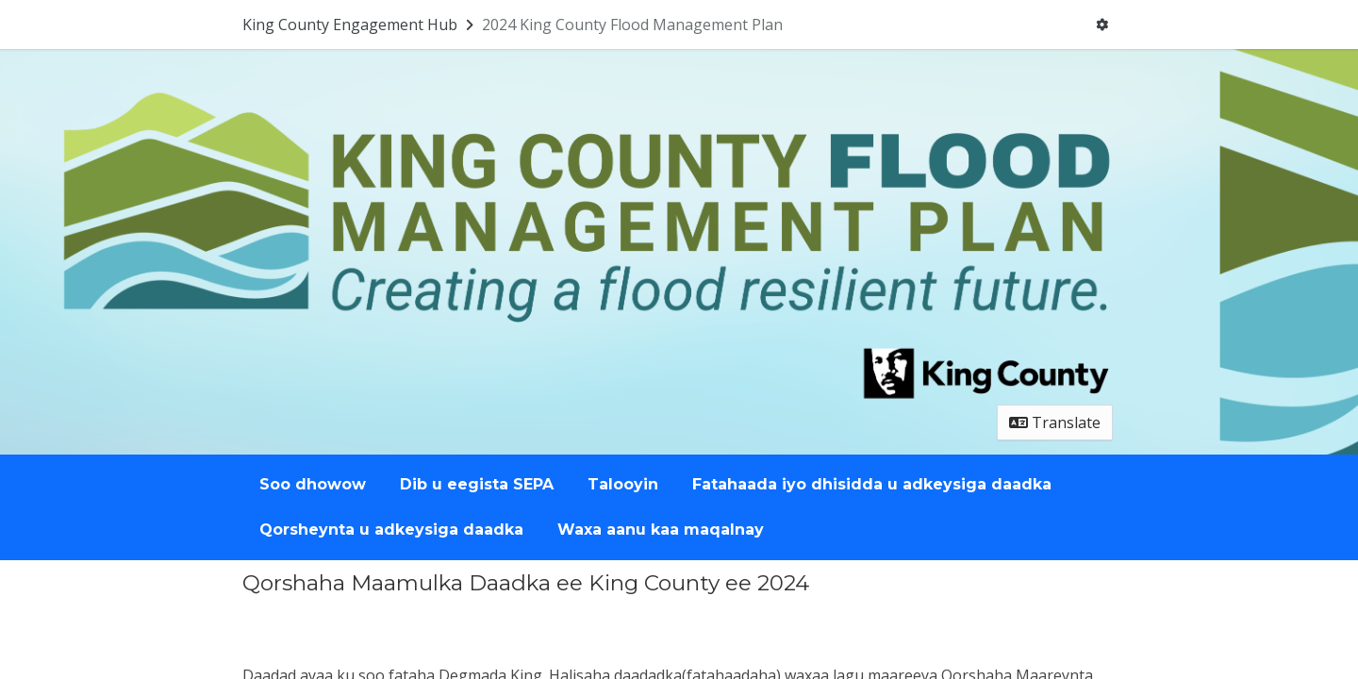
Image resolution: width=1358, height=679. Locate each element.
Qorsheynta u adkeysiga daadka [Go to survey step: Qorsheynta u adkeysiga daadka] (391, 529)
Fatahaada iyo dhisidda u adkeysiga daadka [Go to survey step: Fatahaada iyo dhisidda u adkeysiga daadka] (872, 484)
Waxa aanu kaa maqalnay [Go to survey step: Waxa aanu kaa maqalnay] (660, 529)
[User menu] (1102, 24)
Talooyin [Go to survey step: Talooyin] (623, 484)
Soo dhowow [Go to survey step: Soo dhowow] (312, 484)
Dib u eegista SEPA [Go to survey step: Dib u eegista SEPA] (477, 484)
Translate (1055, 422)
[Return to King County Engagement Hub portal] (359, 24)
